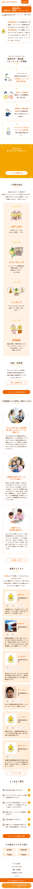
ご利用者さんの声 (16, 879)
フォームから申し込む (19, 885)
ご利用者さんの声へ (16, 560)
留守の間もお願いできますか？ (14, 796)
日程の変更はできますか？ (13, 825)
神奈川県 (24, 856)
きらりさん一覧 (16, 872)
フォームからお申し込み (16, 392)
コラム (16, 882)
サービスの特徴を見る (16, 173)
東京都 (9, 856)
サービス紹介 (16, 869)
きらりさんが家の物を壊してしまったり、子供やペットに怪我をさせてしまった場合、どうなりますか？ (16, 811)
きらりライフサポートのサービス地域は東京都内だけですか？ (16, 802)
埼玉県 (23, 860)
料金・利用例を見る (16, 383)
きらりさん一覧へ (16, 779)
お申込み (24, 2)
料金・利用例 (16, 875)
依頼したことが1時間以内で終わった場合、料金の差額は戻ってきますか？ (16, 832)
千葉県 (9, 860)
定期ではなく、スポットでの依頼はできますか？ (16, 819)
